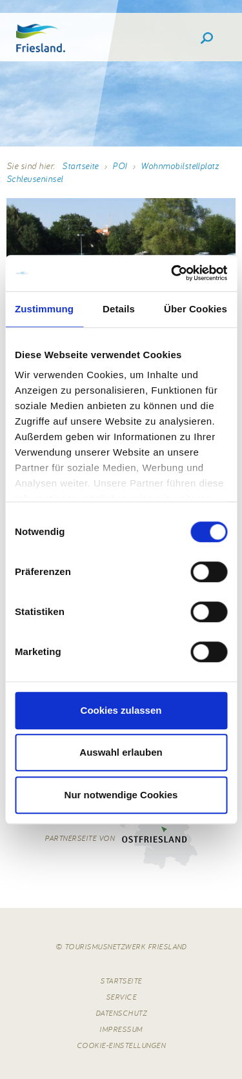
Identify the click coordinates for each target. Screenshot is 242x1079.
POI (119, 166)
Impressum (120, 1029)
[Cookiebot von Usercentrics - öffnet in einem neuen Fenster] (172, 273)
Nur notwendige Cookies (121, 794)
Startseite (80, 166)
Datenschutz (121, 1013)
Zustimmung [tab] (44, 308)
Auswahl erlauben (120, 752)
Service (121, 997)
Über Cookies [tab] (195, 308)
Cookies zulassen (121, 710)
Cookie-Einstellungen (121, 1045)
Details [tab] (119, 308)
